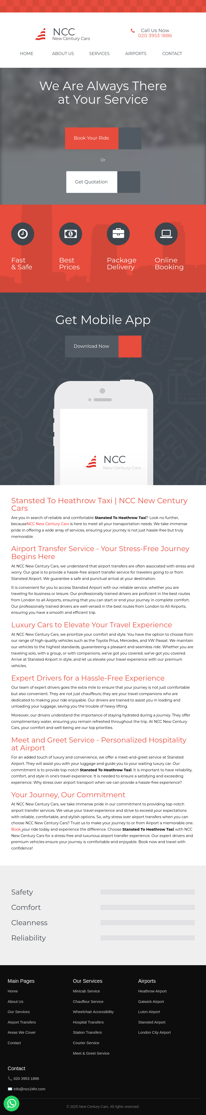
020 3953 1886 (155, 35)
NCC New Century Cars (48, 524)
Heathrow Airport (152, 991)
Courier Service (86, 1043)
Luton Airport (149, 1012)
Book (16, 829)
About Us (63, 54)
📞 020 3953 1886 (23, 1078)
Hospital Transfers (88, 1022)
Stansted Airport (151, 1022)
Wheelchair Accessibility (93, 1012)
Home (26, 54)
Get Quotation (91, 182)
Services (99, 54)
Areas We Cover (22, 1032)
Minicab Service (86, 991)
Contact (172, 54)
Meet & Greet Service (91, 1053)
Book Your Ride (91, 138)
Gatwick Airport (151, 1001)
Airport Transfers (22, 1022)
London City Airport (154, 1032)
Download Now (91, 346)
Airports (135, 54)
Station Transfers (87, 1032)
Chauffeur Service (88, 1001)
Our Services (19, 1012)
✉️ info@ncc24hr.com (26, 1089)
